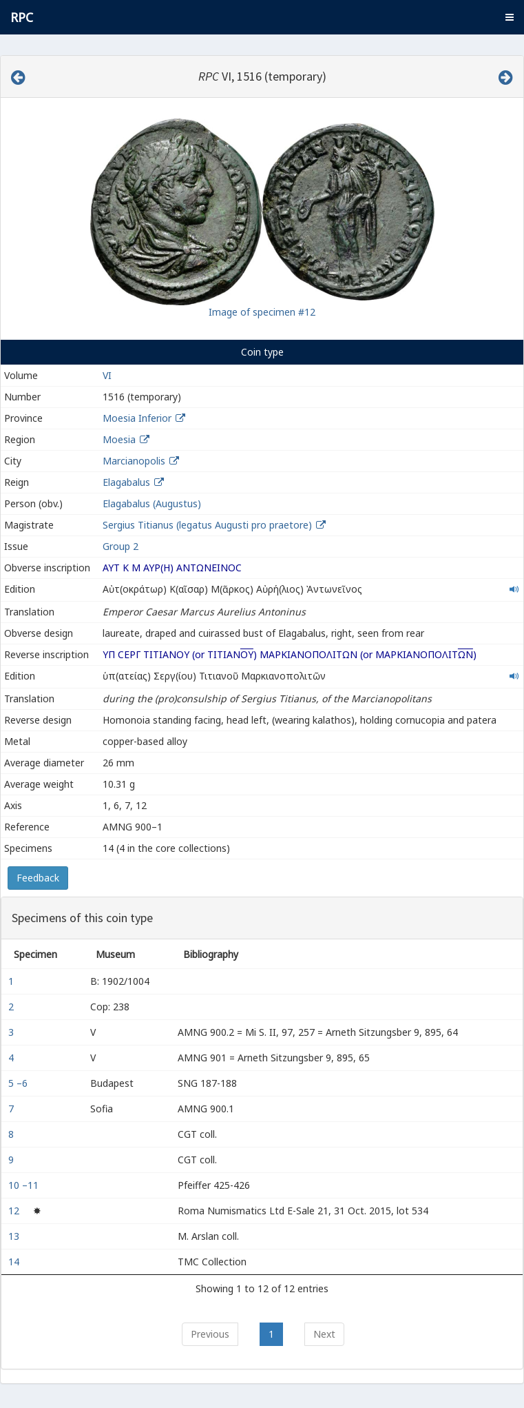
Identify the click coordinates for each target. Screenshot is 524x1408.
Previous (210, 1333)
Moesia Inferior (137, 418)
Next (324, 1333)
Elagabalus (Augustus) (152, 503)
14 (15, 1261)
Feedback (38, 877)
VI (107, 375)
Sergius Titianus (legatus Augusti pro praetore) (209, 524)
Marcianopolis (134, 460)
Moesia (119, 439)
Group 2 (120, 546)
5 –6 (19, 1083)
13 (15, 1236)
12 (15, 1210)
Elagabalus (126, 482)
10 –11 (24, 1185)
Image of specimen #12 (262, 311)
